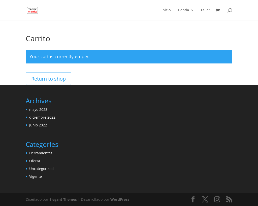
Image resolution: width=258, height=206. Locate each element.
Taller (205, 10)
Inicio (166, 10)
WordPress (119, 199)
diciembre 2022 (42, 117)
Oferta (34, 160)
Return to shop (48, 78)
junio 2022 (38, 125)
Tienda (183, 10)
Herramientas (40, 153)
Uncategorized (41, 168)
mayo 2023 (38, 109)
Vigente (35, 176)
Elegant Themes (63, 199)
